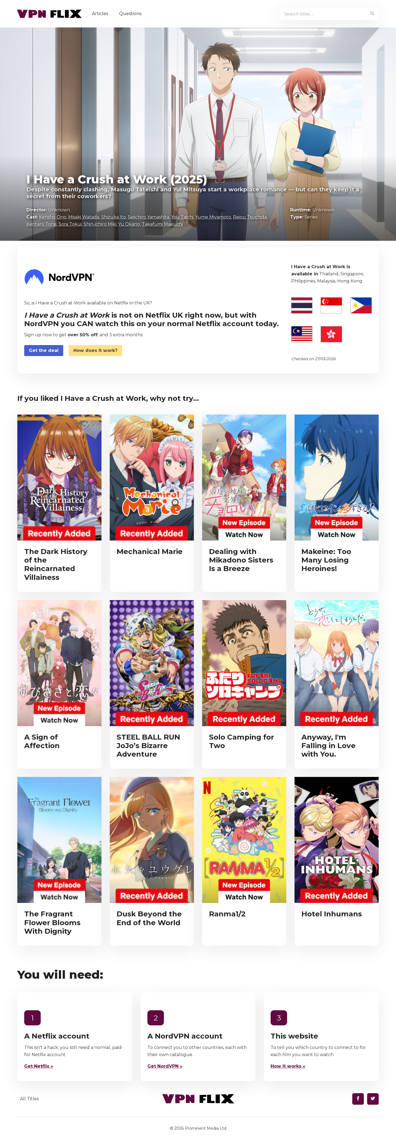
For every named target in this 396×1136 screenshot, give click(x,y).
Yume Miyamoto (213, 217)
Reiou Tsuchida (250, 217)
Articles (102, 13)
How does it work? (95, 350)
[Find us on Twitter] (373, 1099)
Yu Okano (129, 224)
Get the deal (44, 350)
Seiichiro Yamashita (148, 217)
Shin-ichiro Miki (100, 224)
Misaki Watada (83, 217)
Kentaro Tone (41, 224)
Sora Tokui (70, 224)
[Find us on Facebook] (358, 1099)
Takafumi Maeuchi (162, 224)
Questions (132, 13)
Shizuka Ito (113, 217)
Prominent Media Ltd (205, 1128)
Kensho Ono (52, 217)
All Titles (29, 1098)
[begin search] (372, 13)
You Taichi (182, 217)
